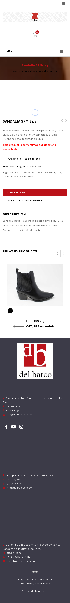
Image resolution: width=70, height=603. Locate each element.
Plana (6, 176)
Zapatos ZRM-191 (65, 122)
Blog (20, 579)
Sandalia (16, 176)
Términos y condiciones (35, 583)
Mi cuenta (46, 579)
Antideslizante (18, 172)
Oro (59, 172)
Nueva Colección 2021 (41, 172)
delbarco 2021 (40, 591)
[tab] (35, 193)
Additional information (25, 200)
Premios (31, 579)
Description (16, 192)
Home (15, 71)
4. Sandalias (28, 71)
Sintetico (27, 176)
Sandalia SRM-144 (61, 122)
